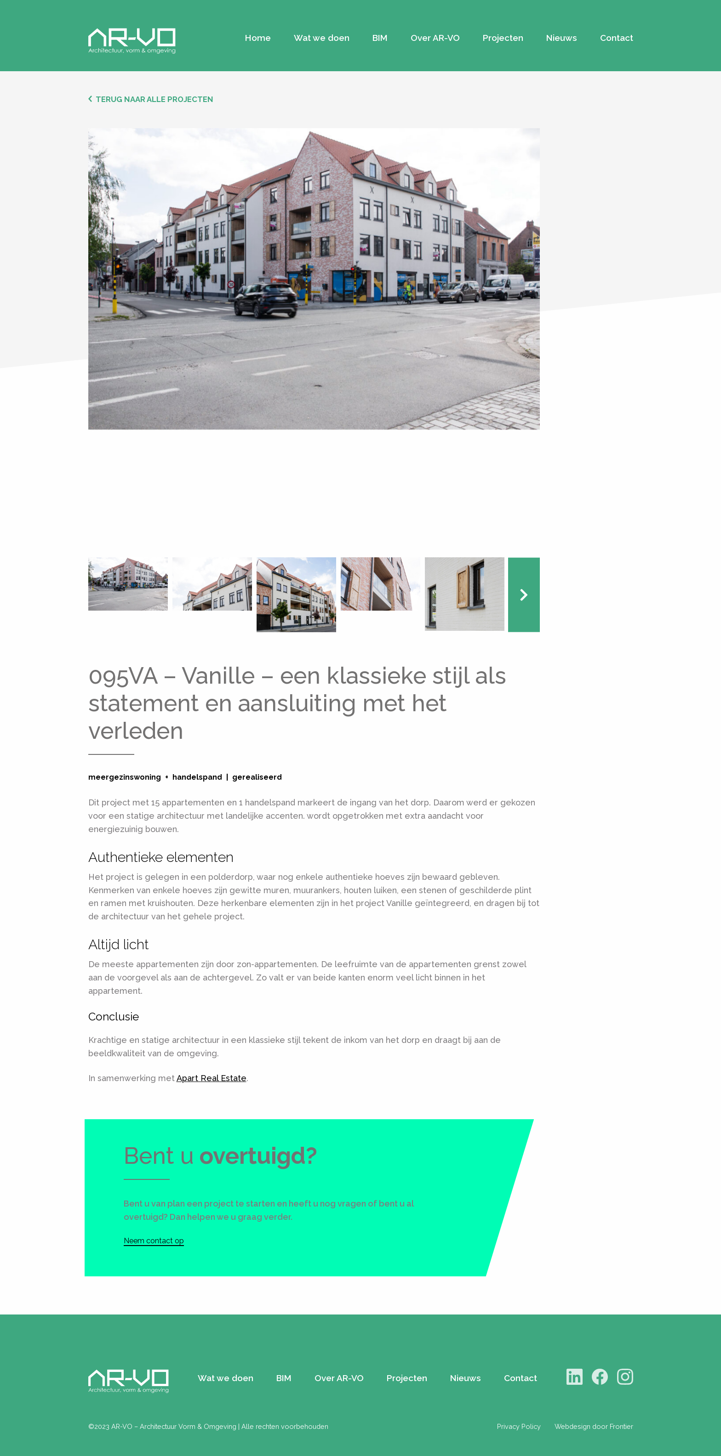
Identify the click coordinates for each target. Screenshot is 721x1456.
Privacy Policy (519, 1426)
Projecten (503, 38)
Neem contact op (154, 1240)
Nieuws (561, 38)
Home (258, 38)
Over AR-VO (435, 38)
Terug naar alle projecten (154, 99)
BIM (380, 38)
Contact (616, 38)
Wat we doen (321, 38)
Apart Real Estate (211, 1078)
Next (524, 594)
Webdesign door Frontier (594, 1426)
